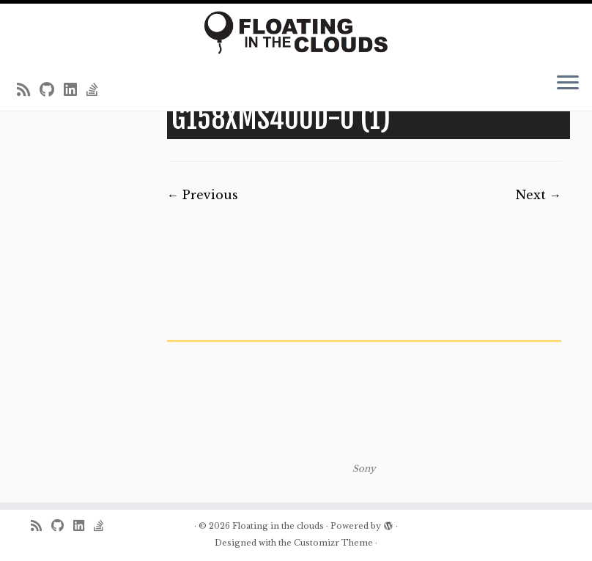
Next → (538, 194)
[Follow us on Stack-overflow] (97, 90)
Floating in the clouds (278, 526)
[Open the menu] (568, 84)
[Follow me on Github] (52, 90)
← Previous (202, 194)
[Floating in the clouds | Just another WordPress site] (296, 32)
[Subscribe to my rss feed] (28, 90)
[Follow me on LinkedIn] (75, 90)
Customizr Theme (333, 543)
